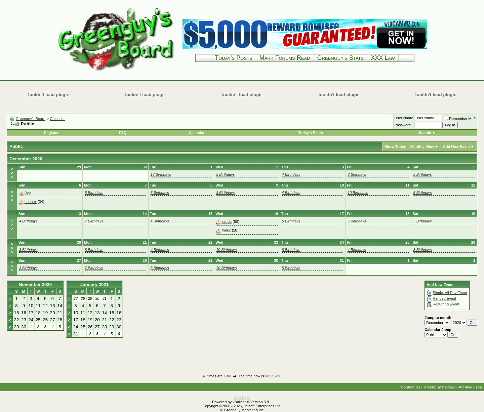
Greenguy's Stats (340, 57)
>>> (12, 173)
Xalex (226, 230)
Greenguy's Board (30, 119)
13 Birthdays (161, 174)
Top (479, 387)
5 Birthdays (225, 174)
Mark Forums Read (284, 57)
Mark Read (242, 398)
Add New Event (456, 147)
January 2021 (94, 284)
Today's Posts (233, 57)
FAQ (123, 133)
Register (51, 133)
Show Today (395, 147)
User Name (404, 118)
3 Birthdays (357, 174)
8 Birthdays (94, 193)
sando (226, 221)
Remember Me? (460, 119)
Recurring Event (446, 304)
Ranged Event (444, 298)
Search (425, 133)
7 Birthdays (94, 221)
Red (28, 193)
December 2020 (25, 158)
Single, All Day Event (450, 293)
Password (403, 125)
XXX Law (383, 57)
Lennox (31, 202)
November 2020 (35, 284)
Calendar (57, 119)
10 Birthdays (358, 193)
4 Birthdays (291, 174)
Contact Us (410, 387)
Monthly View (422, 147)
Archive (465, 387)
